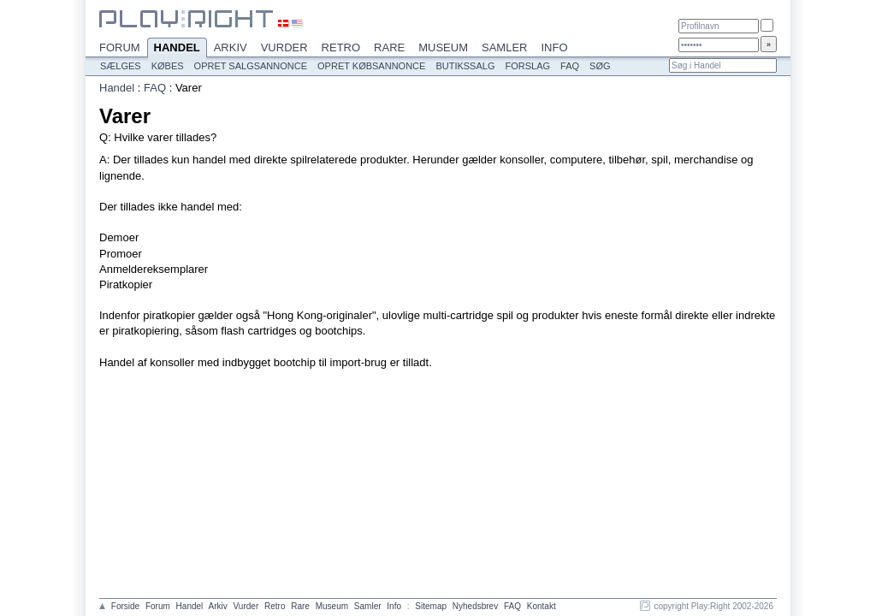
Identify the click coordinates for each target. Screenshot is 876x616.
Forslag (527, 66)
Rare (389, 47)
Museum (443, 47)
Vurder (284, 47)
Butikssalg (464, 66)
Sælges (120, 66)
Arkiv (230, 47)
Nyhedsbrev (475, 606)
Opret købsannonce (371, 66)
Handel (177, 48)
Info (554, 47)
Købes (167, 66)
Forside (125, 606)
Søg (599, 66)
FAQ (569, 66)
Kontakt (541, 606)
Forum (119, 47)
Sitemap (431, 606)
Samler (504, 47)
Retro (341, 47)
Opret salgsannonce (250, 66)
